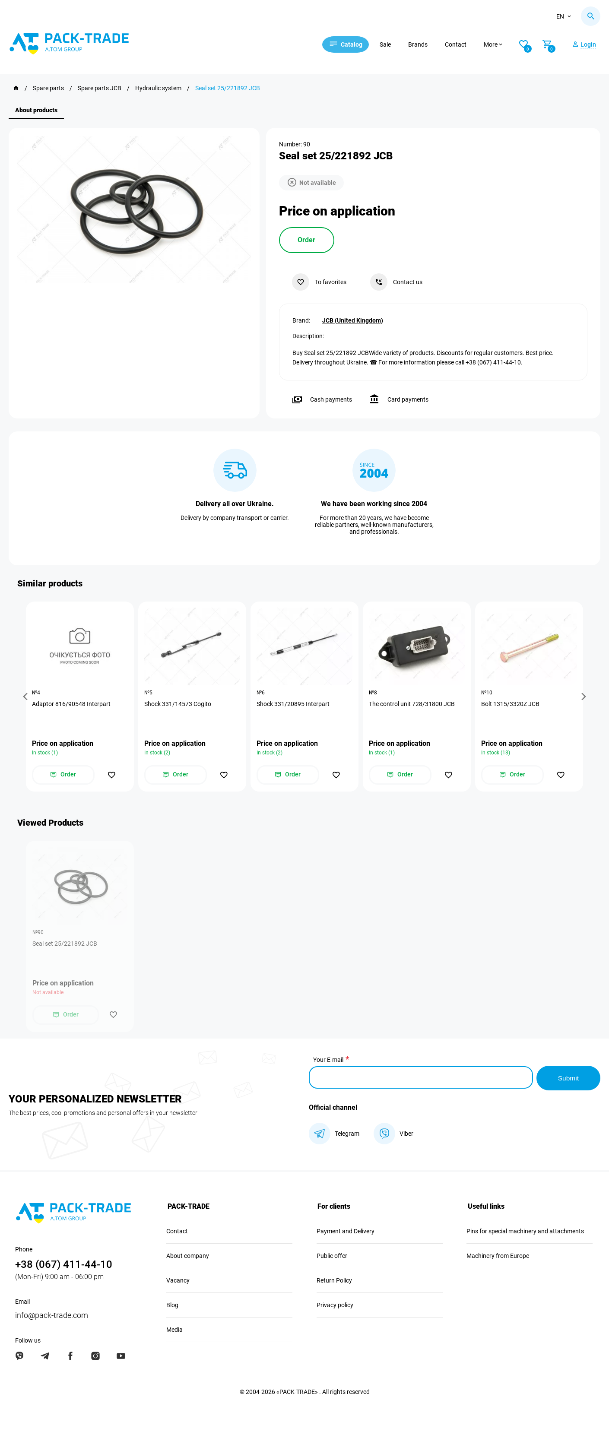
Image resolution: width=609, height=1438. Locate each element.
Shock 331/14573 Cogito (178, 703)
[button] (26, 696)
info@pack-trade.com (51, 1314)
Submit (568, 1077)
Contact (461, 44)
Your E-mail (328, 1060)
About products (36, 110)
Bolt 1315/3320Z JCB (511, 703)
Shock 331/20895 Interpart (293, 703)
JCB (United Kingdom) (352, 320)
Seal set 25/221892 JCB (64, 944)
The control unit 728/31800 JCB (412, 703)
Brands (423, 44)
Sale (390, 44)
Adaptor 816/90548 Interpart (71, 703)
